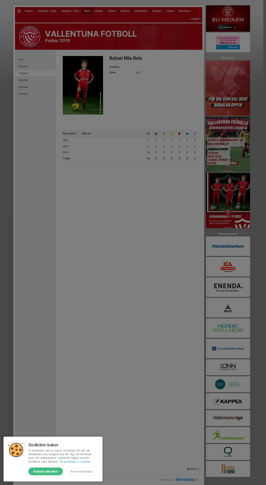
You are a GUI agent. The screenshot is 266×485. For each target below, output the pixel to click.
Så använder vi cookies (75, 461)
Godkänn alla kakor (45, 471)
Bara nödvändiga (81, 471)
